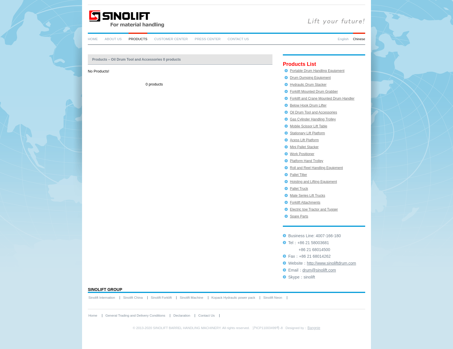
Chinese (359, 39)
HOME (93, 39)
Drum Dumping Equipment (310, 78)
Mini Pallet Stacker (304, 147)
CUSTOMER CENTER (171, 39)
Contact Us (206, 315)
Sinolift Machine (191, 297)
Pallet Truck (299, 189)
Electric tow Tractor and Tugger (314, 209)
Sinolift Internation (101, 297)
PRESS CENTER (208, 39)
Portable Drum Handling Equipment (317, 71)
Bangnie (313, 328)
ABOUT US (113, 39)
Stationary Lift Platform (307, 133)
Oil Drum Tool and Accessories (313, 112)
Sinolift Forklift (161, 297)
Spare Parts (299, 216)
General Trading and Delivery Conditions (135, 315)
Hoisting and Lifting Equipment (313, 182)
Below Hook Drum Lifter (308, 105)
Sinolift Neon (272, 297)
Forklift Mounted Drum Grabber (314, 92)
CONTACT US (238, 39)
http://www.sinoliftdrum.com (331, 263)
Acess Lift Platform (304, 140)
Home (92, 315)
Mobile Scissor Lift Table (308, 126)
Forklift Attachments (305, 203)
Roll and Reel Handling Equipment (316, 168)
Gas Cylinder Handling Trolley (313, 119)
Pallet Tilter (298, 175)
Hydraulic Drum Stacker (308, 85)
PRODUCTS (138, 39)
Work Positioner (302, 154)
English (343, 39)
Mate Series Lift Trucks (307, 196)
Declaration (181, 315)
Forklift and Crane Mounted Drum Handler (322, 98)
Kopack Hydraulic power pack (233, 297)
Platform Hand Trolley (306, 161)
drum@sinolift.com (319, 270)
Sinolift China (133, 297)
